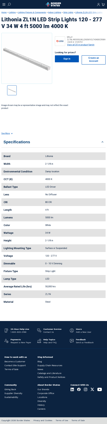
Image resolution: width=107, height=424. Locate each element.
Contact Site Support (15, 365)
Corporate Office (45, 393)
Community (10, 385)
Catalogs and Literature (49, 373)
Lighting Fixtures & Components (32, 12)
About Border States (48, 385)
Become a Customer (14, 361)
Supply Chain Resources (49, 365)
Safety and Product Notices (51, 377)
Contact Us (48, 332)
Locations (42, 397)
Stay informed (45, 357)
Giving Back (10, 389)
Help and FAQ (50, 342)
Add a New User (83, 332)
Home (4, 12)
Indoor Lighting (54, 12)
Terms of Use (62, 420)
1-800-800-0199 (18, 332)
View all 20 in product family (80, 44)
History (41, 405)
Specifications (16, 142)
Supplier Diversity (13, 393)
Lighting (12, 12)
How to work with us (15, 357)
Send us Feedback (84, 342)
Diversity (41, 401)
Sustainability (11, 397)
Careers (41, 409)
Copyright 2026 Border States (15, 420)
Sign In (66, 58)
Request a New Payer (21, 342)
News (40, 369)
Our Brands (43, 389)
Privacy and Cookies (42, 420)
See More (6, 133)
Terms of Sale (11, 369)
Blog (39, 361)
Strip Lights (68, 12)
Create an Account (93, 59)
